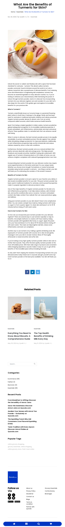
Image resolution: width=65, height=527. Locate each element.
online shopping (26, 447)
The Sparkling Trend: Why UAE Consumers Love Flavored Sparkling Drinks (22, 421)
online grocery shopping (16, 444)
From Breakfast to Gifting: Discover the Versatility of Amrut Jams (22, 401)
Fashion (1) (11, 382)
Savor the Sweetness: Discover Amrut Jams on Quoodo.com (20, 407)
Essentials (20, 12)
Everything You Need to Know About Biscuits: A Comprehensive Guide (19, 336)
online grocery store (14, 449)
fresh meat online (28, 449)
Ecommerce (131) (14, 379)
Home (13, 12)
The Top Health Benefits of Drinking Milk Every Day (43, 336)
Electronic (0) (12, 385)
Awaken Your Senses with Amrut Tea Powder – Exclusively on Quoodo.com (22, 413)
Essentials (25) (13, 388)
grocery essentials (14, 447)
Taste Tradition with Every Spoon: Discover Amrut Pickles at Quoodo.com (21, 429)
